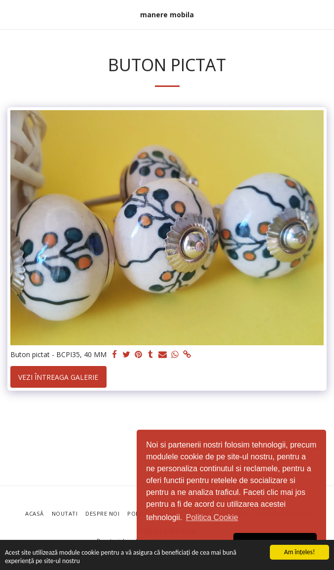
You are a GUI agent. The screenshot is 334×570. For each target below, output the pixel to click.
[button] (10, 14)
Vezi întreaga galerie (58, 377)
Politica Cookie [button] (212, 517)
